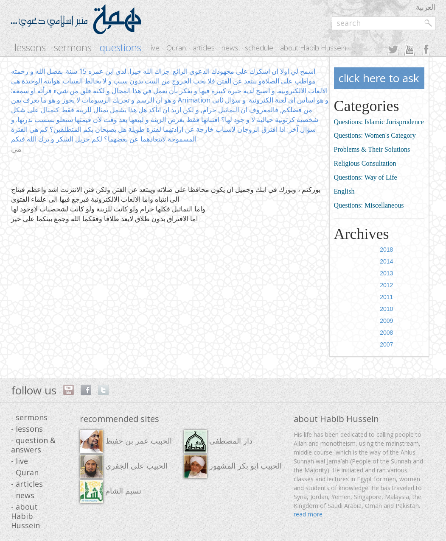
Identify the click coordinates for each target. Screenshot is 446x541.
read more (308, 514)
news (230, 48)
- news (22, 495)
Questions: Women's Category (375, 135)
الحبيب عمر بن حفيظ (126, 441)
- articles (27, 484)
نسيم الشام (110, 491)
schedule (259, 48)
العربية (425, 7)
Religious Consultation (365, 163)
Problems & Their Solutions (372, 149)
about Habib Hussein (313, 48)
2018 (386, 249)
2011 (386, 297)
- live (19, 461)
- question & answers (33, 445)
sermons (73, 47)
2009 (386, 320)
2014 (386, 261)
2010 (386, 308)
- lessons (27, 429)
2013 (386, 273)
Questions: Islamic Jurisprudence (379, 121)
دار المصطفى (218, 441)
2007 (386, 344)
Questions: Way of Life (365, 177)
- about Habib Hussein (25, 516)
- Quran (25, 472)
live (154, 48)
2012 (386, 285)
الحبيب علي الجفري (124, 466)
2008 (386, 332)
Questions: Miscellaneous (369, 205)
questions (120, 47)
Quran (176, 48)
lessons (30, 47)
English (344, 191)
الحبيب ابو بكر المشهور (233, 466)
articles (204, 48)
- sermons (29, 417)
